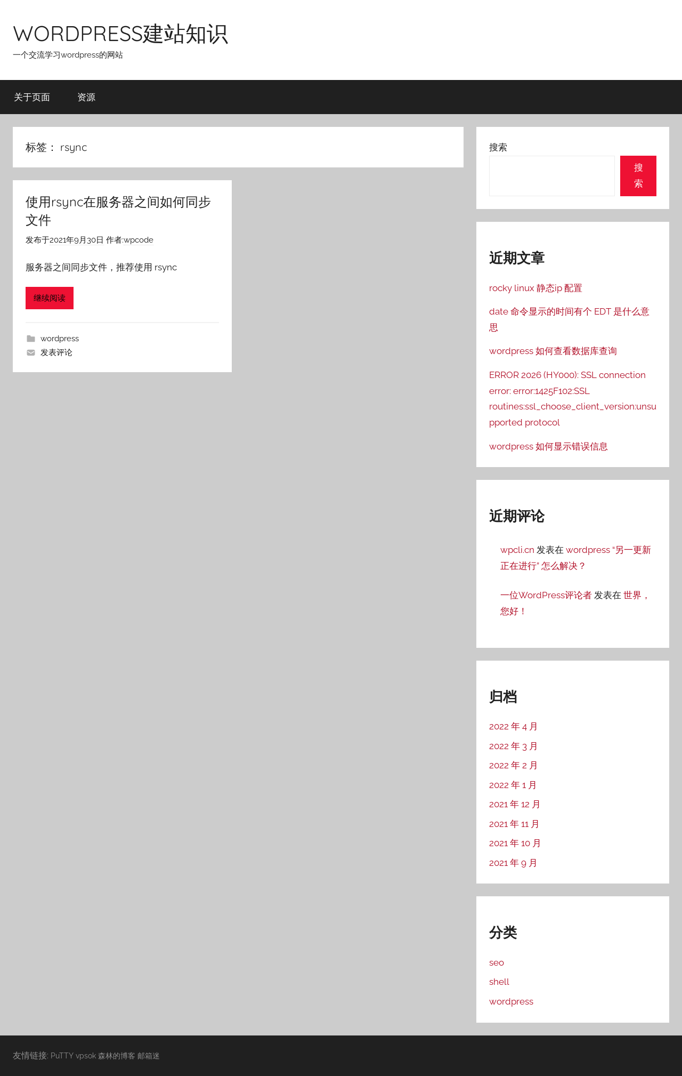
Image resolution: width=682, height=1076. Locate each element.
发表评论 (56, 352)
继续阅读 (50, 298)
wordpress (59, 338)
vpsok (86, 1055)
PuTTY (62, 1055)
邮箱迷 (148, 1055)
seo (496, 962)
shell (499, 981)
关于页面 (32, 96)
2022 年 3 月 (513, 746)
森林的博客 (116, 1055)
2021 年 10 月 (515, 843)
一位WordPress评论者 (546, 595)
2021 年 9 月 (513, 862)
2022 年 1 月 (513, 785)
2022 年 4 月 (513, 726)
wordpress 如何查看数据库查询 (553, 351)
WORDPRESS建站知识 (120, 33)
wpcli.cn (517, 549)
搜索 (498, 147)
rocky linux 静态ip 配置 (535, 288)
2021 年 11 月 (514, 823)
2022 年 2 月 (513, 765)
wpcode (138, 240)
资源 (86, 96)
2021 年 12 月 (515, 804)
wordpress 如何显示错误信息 (548, 446)
